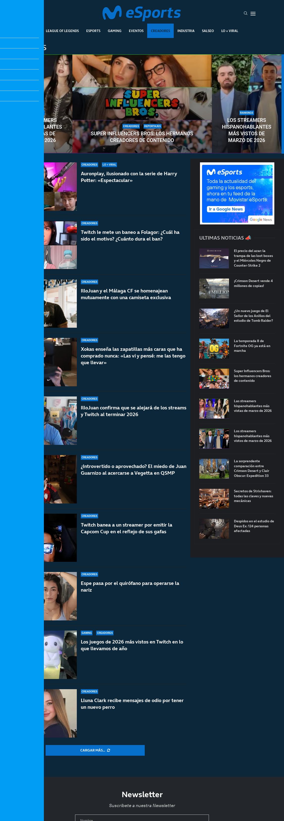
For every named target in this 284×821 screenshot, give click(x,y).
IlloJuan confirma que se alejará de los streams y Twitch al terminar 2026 (133, 411)
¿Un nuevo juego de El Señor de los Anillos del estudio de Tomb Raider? (253, 316)
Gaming (114, 31)
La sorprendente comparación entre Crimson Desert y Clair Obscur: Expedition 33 (251, 468)
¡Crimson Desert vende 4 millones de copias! (253, 283)
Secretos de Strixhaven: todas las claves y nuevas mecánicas (253, 496)
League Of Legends (62, 31)
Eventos (136, 31)
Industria (186, 31)
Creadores (160, 31)
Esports (93, 31)
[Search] (245, 13)
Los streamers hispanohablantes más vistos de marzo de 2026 (246, 130)
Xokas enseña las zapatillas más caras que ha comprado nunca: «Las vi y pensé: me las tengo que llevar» (133, 356)
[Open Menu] (253, 13)
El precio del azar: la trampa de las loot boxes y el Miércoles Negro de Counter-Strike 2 (253, 258)
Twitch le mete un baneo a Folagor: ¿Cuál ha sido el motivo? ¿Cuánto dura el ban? (130, 235)
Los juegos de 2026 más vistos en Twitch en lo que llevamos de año (132, 645)
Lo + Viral (229, 31)
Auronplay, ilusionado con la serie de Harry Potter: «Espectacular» (129, 177)
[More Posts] (95, 750)
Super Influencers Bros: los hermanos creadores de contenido (142, 137)
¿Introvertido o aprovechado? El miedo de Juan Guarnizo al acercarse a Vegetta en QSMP (133, 469)
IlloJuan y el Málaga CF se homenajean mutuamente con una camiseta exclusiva (126, 294)
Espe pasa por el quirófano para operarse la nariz (130, 586)
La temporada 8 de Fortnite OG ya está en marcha (252, 346)
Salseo (208, 31)
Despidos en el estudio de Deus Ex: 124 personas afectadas (254, 526)
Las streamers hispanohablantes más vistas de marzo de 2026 (37, 130)
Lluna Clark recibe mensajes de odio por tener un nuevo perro (132, 704)
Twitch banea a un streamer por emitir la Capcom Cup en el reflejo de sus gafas (126, 531)
